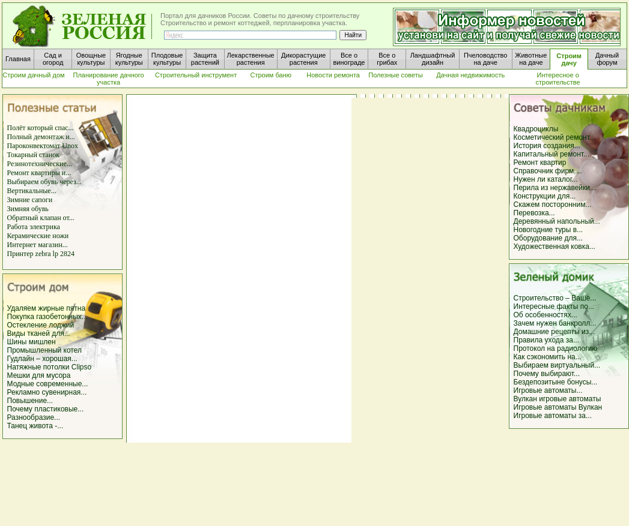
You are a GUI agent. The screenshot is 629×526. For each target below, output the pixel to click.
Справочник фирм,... (548, 171)
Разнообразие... (34, 417)
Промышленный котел (44, 350)
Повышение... (30, 400)
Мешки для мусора (39, 375)
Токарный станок (33, 155)
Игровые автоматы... (548, 390)
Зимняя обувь (28, 209)
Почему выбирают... (547, 373)
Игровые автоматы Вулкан (558, 407)
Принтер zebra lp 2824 (40, 254)
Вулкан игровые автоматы (557, 399)
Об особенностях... (545, 315)
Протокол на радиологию (556, 348)
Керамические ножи (38, 236)
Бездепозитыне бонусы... (556, 382)
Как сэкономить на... (548, 357)
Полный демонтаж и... (41, 137)
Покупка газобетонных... (47, 316)
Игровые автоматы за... (553, 415)
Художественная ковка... (554, 246)
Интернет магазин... (37, 245)
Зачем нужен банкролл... (555, 323)
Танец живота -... (35, 426)
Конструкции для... (545, 196)
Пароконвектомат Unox (43, 146)
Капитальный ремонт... (552, 154)
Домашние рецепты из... (554, 331)
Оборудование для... (548, 238)
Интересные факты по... (554, 306)
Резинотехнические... (39, 164)
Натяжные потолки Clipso (49, 367)
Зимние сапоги (30, 200)
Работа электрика (33, 227)
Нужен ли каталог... (546, 179)
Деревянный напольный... (557, 221)
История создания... (547, 146)
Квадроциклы (536, 129)
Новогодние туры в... (548, 230)
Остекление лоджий (40, 325)
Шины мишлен (31, 342)
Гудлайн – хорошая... (42, 358)
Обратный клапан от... (40, 218)
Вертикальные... (31, 191)
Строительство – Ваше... (555, 298)
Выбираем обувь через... (44, 182)
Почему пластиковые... (45, 409)
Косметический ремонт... (554, 137)
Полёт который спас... (40, 128)
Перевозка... (534, 213)
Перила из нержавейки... (555, 188)
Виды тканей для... (38, 333)
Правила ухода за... (547, 340)
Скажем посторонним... (553, 204)
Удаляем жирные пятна (46, 308)
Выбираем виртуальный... (557, 365)
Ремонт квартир (540, 162)
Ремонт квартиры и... (39, 173)
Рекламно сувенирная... (47, 392)
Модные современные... (47, 384)
